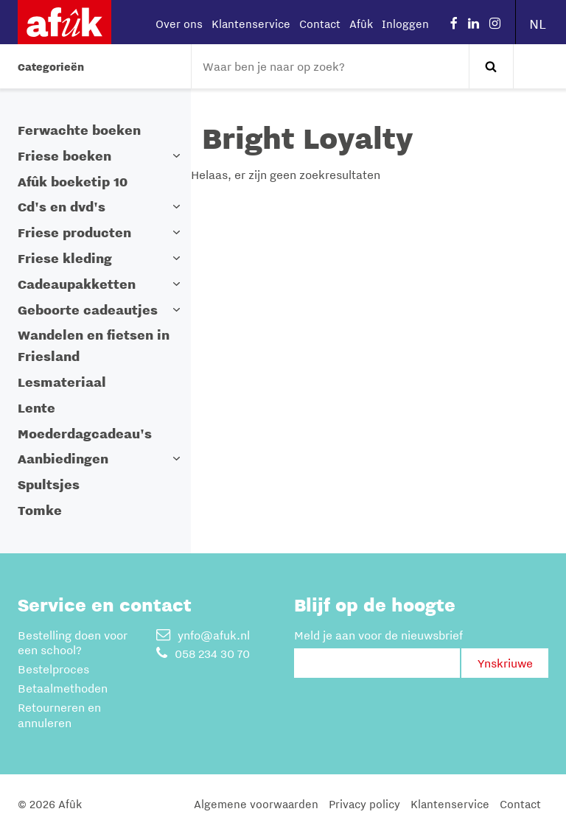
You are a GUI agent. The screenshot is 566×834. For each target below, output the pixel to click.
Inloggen (405, 23)
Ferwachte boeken (79, 130)
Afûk (361, 23)
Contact (319, 23)
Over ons (179, 23)
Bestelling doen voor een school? (72, 643)
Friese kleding (65, 258)
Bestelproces (53, 669)
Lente (36, 407)
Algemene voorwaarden (256, 803)
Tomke (40, 510)
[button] (176, 156)
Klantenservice (251, 23)
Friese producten (74, 232)
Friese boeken (64, 155)
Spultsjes (49, 484)
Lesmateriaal (62, 382)
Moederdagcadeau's (85, 433)
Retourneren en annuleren (59, 715)
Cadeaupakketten (77, 284)
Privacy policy (364, 803)
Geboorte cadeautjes (88, 309)
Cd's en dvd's (61, 206)
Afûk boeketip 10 (72, 181)
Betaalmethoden (63, 688)
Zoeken (491, 66)
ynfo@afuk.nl (203, 635)
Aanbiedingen (63, 458)
